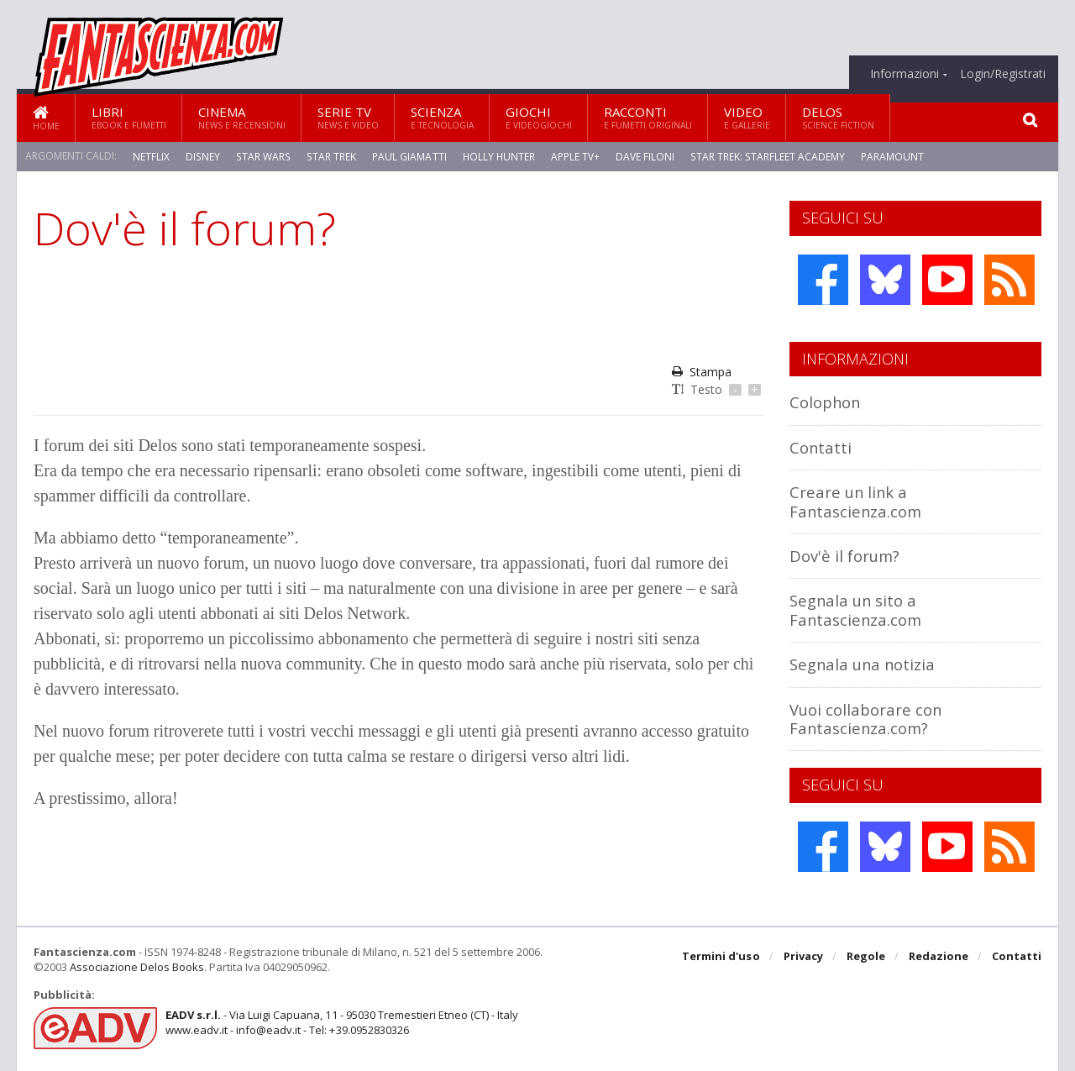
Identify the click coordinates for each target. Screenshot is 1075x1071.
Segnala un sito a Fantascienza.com (856, 609)
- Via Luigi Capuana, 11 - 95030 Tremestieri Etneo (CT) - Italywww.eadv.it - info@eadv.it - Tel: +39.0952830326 (341, 1022)
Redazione (938, 956)
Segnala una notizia (863, 664)
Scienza (442, 117)
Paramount (888, 156)
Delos (838, 117)
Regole (866, 956)
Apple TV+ (572, 156)
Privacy (803, 956)
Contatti (820, 447)
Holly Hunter (495, 156)
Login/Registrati (1003, 74)
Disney (202, 156)
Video (747, 117)
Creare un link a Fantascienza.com (856, 501)
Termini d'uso (721, 956)
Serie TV (348, 117)
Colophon (825, 401)
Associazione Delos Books (137, 966)
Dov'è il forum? (844, 555)
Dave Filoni (642, 156)
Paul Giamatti (406, 156)
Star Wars (261, 156)
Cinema (242, 117)
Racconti (648, 117)
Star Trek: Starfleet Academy (764, 156)
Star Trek (328, 156)
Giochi (539, 117)
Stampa (702, 372)
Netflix (151, 156)
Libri (129, 117)
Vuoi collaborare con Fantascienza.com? (865, 718)
